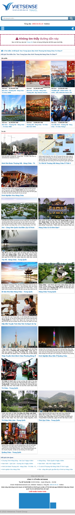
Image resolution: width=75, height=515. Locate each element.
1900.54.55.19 (37, 24)
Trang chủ (30, 42)
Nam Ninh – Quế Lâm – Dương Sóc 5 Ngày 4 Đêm (17, 463)
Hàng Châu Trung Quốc (47, 292)
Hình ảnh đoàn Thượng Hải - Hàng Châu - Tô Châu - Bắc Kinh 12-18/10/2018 (25, 466)
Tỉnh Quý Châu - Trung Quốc (49, 420)
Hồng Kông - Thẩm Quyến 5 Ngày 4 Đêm (51, 460)
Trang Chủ (24, 6)
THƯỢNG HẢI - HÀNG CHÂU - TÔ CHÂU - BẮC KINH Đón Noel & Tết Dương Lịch (61, 92)
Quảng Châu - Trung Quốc (11, 452)
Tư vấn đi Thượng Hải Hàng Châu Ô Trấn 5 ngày (54, 466)
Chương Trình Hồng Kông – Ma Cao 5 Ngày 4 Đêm (17, 460)
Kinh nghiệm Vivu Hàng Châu (13, 195)
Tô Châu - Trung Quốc (10, 388)
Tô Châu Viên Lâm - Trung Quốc (13, 420)
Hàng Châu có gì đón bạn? (49, 227)
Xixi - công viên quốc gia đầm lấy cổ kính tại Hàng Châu (56, 469)
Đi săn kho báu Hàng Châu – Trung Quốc (17, 292)
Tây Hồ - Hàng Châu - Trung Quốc (14, 260)
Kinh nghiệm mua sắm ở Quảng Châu (53, 356)
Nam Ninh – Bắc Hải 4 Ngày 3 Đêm (49, 463)
